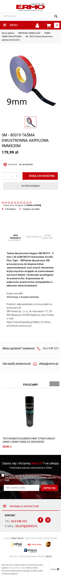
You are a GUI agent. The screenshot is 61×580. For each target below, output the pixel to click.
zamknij (54, 569)
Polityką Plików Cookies (17, 568)
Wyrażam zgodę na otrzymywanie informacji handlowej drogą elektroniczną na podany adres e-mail (30, 477)
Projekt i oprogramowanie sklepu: (30, 556)
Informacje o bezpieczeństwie (23, 297)
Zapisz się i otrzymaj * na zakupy (30, 463)
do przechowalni (30, 186)
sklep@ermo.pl (48, 363)
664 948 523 (19, 521)
